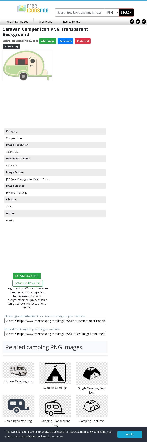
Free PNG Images (16, 22)
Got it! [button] (129, 434)
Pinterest (82, 41)
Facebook (65, 41)
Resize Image (71, 22)
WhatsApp (48, 41)
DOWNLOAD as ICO (27, 283)
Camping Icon (14, 138)
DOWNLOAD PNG (26, 276)
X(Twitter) (11, 46)
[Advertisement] (27, 104)
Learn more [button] (55, 436)
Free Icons (45, 22)
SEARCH (126, 12)
